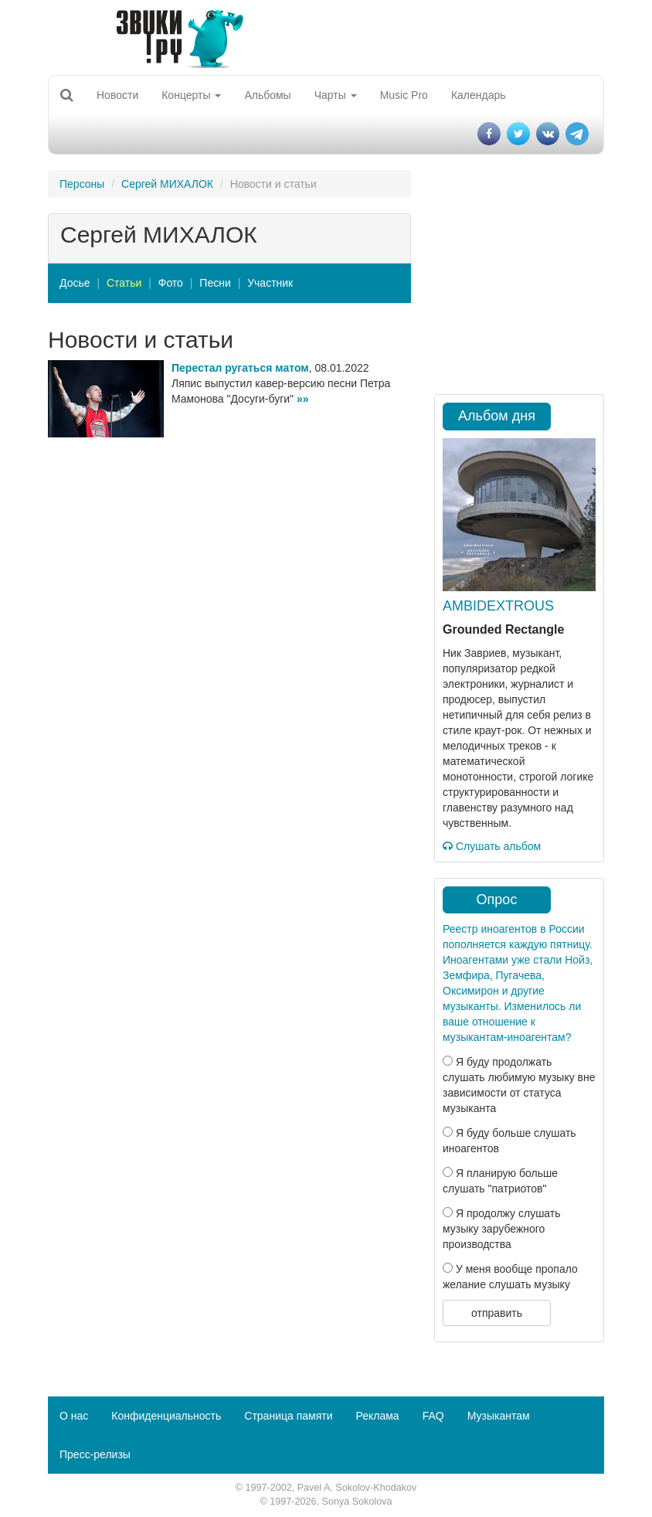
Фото (170, 283)
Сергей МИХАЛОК (167, 184)
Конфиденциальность (166, 1416)
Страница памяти (288, 1416)
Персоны (81, 184)
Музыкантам (498, 1416)
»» (303, 399)
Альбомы (267, 95)
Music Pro (404, 95)
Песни (214, 283)
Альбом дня (496, 415)
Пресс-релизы (95, 1454)
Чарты (335, 95)
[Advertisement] (229, 553)
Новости (117, 95)
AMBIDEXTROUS (498, 606)
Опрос (497, 899)
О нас (73, 1416)
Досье (74, 283)
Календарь (478, 95)
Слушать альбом (492, 846)
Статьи (124, 283)
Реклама (377, 1416)
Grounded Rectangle (503, 629)
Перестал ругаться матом (240, 368)
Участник (270, 283)
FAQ (433, 1416)
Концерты (191, 95)
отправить (496, 1313)
